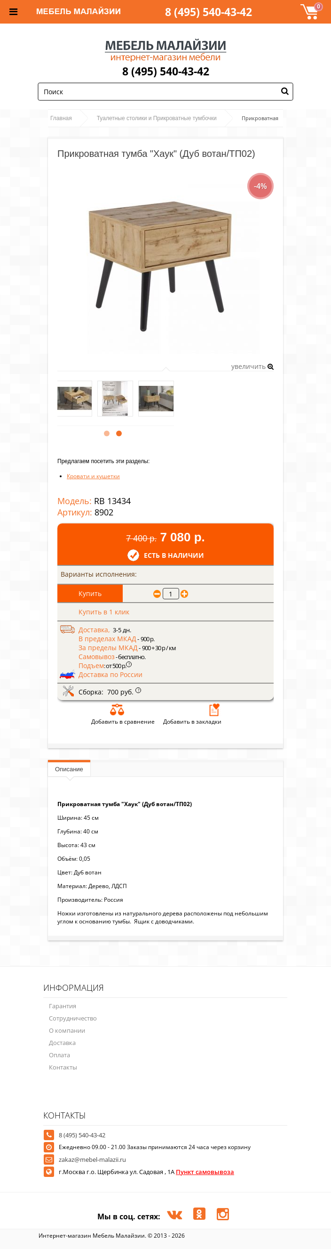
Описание (69, 769)
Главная (61, 118)
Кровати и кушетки (93, 476)
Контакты (63, 1067)
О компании (67, 1030)
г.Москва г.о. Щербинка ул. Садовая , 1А (146, 1171)
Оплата (59, 1055)
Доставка (62, 1042)
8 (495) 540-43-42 (208, 11)
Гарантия (62, 1006)
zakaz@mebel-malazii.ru (92, 1159)
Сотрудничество (73, 1018)
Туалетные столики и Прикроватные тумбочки (157, 118)
